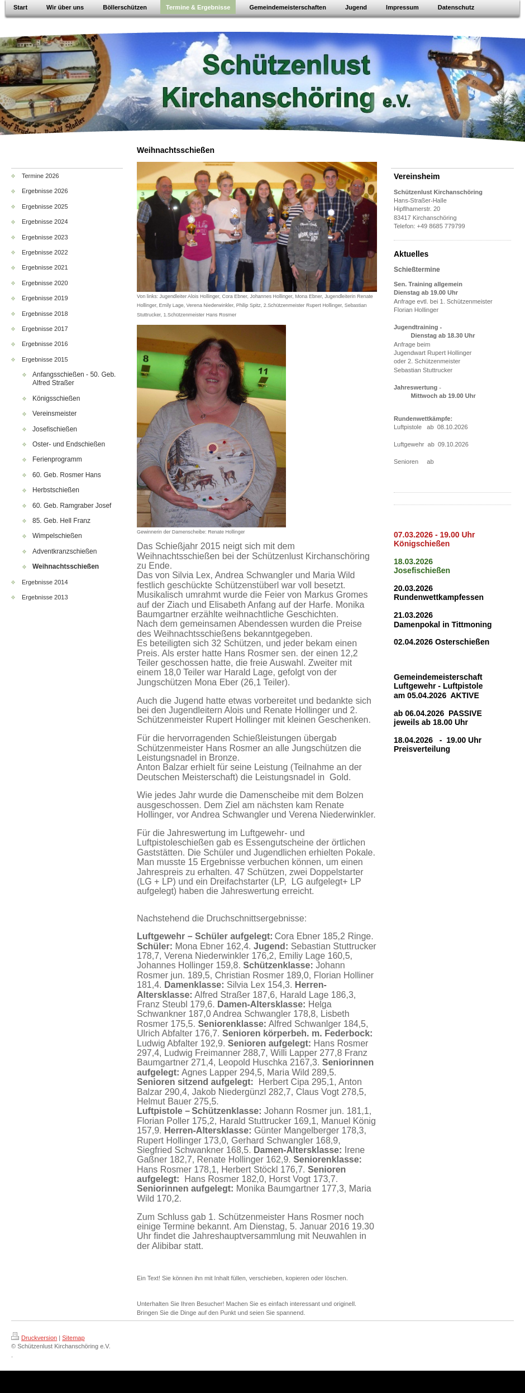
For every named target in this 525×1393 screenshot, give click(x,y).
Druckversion (34, 1337)
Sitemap (73, 1337)
